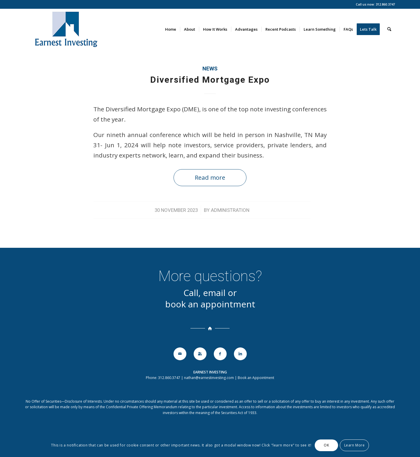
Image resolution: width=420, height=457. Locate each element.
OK (326, 445)
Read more (210, 177)
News (210, 68)
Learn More (354, 445)
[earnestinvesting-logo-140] (65, 29)
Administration (230, 210)
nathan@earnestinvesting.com (209, 377)
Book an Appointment (256, 377)
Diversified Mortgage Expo (210, 80)
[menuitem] (170, 29)
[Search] (389, 29)
